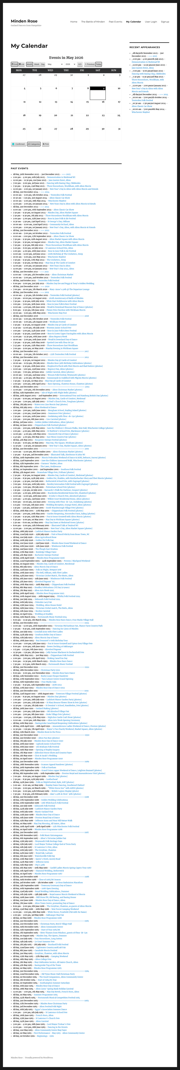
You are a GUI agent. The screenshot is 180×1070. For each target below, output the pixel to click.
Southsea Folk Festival (71, 469)
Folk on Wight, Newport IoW (48, 570)
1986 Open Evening (50, 888)
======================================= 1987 (64, 832)
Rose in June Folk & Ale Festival (62, 218)
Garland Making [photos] (47, 708)
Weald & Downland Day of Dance (62, 339)
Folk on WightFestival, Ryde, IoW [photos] (55, 782)
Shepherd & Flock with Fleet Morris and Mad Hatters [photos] (75, 366)
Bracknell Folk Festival (58, 944)
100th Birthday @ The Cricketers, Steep (65, 254)
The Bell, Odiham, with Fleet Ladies (52, 573)
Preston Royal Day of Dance (47, 817)
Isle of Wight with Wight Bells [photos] (59, 393)
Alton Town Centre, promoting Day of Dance (55, 903)
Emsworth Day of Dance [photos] (63, 434)
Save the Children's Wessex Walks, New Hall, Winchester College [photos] (80, 428)
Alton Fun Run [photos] (49, 738)
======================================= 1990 (65, 735)
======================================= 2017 (64, 351)
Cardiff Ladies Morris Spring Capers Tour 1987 (71, 868)
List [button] (21, 65)
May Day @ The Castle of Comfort (60, 263)
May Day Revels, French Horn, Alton (63, 992)
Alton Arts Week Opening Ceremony (64, 720)
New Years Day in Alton (60, 266)
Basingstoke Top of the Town (48, 965)
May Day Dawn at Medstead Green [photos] (64, 522)
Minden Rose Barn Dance (61, 661)
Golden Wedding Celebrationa (54, 800)
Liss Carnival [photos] (56, 419)
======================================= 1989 (64, 761)
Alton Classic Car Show (60, 198)
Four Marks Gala (49, 682)
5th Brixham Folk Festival (47, 747)
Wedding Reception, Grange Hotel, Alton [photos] (68, 505)
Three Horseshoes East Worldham (62, 345)
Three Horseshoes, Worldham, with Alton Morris (69, 186)
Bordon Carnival (43, 611)
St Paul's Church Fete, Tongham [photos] (65, 401)
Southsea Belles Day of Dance (48, 635)
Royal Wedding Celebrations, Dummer (52, 891)
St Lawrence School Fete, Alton (59, 248)
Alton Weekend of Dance (46, 407)
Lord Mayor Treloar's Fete (59, 1024)
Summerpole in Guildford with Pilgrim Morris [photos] (72, 378)
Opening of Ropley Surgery (48, 750)
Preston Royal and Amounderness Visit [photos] (83, 773)
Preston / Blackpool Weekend (77, 561)
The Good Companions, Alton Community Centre (61, 977)
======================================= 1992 (64, 667)
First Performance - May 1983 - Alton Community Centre (59, 1033)
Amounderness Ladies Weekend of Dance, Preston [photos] (79, 726)
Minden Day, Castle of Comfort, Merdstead (56, 564)
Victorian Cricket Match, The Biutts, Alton (54, 575)
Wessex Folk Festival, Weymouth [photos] (67, 375)
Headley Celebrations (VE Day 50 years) (52, 587)
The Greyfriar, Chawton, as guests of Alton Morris (69, 906)
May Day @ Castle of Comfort (58, 381)
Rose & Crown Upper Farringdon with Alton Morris (70, 333)
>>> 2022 (45, 230)
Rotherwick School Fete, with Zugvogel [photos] (67, 481)
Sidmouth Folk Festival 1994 (47, 599)
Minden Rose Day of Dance (48, 815)
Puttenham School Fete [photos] (60, 487)
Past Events (115, 21)
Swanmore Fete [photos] (59, 413)
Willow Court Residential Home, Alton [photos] (69, 499)
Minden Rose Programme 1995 (50, 593)
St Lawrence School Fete (57, 1012)
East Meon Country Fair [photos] (61, 437)
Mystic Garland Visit (44, 812)
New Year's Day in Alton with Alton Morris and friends (74, 189)
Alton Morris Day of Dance (46, 567)
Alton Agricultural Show (46, 537)
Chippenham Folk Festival (63, 584)
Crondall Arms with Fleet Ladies (49, 632)
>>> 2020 (45, 286)
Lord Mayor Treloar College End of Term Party (55, 844)
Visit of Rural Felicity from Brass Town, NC (70, 534)
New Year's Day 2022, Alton (62, 269)
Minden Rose (24, 21)
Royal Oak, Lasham (44, 853)
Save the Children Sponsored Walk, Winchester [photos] (67, 460)
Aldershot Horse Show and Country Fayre (53, 753)
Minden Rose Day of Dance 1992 (50, 688)
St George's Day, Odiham (59, 221)
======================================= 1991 (64, 691)
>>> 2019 (44, 292)
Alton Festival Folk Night (51, 1006)
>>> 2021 (44, 272)
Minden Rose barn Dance (64, 673)
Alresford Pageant (53, 649)
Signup (165, 21)
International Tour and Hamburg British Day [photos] (84, 395)
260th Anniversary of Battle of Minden (66, 298)
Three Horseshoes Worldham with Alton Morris (67, 215)
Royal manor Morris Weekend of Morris (67, 894)
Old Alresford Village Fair (58, 711)
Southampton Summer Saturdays (55, 983)
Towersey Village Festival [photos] (71, 694)
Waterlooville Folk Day (45, 856)
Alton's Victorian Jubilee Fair (53, 838)
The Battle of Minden (93, 21)
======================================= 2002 (65, 387)
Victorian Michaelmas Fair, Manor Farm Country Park (79, 626)
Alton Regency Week (58, 336)
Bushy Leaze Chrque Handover (54, 676)
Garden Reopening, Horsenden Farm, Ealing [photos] (71, 514)
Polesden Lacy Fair (43, 602)
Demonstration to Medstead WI (61, 177)
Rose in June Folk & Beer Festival (62, 304)
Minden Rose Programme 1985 (48, 968)
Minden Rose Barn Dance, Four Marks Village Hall (71, 620)
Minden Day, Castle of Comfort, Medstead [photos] (70, 475)
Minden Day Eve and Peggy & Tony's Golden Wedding (70, 283)
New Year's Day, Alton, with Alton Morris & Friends (73, 227)
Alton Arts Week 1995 (44, 590)
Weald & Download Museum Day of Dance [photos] (70, 307)
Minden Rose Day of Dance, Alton (50, 900)
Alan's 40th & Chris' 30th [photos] (65, 794)
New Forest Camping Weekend (65, 909)
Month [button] (29, 64)
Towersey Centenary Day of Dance (56, 885)
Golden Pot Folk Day (45, 540)
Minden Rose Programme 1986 (48, 918)
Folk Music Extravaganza (51, 835)
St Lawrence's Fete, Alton (46, 847)
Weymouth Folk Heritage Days (48, 841)
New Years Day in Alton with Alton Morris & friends (73, 204)
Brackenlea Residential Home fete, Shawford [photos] (72, 493)
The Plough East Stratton (47, 549)
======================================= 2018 (64, 316)
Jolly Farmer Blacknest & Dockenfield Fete (65, 652)
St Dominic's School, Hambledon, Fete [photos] (67, 705)
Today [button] (98, 64)
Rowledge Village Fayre (46, 552)
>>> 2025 (66, 174)
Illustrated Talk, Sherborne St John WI (68, 454)
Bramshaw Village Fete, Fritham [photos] (56, 472)
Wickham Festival (58, 322)
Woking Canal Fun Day (57, 658)
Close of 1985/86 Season (50, 879)
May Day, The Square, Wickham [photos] (64, 443)
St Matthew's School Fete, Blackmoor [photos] (68, 431)
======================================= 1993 (64, 623)
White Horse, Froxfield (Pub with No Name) (67, 912)
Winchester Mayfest (57, 201)
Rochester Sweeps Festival (47, 555)
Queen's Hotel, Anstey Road (48, 859)
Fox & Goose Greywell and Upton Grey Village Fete (70, 643)
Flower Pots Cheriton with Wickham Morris (66, 310)
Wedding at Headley (44, 614)
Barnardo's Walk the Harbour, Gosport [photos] (66, 490)
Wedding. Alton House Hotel (49, 605)
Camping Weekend (59, 956)
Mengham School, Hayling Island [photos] (67, 410)
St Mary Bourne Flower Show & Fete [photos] (67, 702)
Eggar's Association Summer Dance (51, 1009)
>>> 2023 (44, 207)
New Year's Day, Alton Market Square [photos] (72, 528)
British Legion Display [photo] (65, 791)
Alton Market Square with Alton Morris (67, 239)
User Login (151, 21)
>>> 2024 (45, 192)
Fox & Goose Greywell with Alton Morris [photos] (69, 516)
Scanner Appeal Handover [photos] (57, 764)
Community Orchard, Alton (62, 224)
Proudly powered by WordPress (39, 1058)
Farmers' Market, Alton (52, 463)
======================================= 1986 (64, 877)
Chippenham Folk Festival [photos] (50, 425)
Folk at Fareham (49, 767)
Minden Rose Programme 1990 (49, 758)
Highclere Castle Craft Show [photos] (64, 717)
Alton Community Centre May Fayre (51, 1030)
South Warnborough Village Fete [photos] (65, 508)
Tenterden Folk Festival (61, 195)
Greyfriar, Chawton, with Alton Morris (52, 953)
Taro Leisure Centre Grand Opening (57, 679)
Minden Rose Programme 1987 (48, 874)
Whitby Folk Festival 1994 (68, 596)
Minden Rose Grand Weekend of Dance (69, 543)
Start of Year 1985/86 (50, 930)
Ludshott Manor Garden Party (49, 531)
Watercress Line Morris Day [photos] (51, 404)
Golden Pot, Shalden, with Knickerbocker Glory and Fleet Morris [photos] (79, 478)
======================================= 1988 (64, 797)
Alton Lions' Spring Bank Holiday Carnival (55, 989)
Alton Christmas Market (62, 274)
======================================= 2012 (64, 357)
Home (73, 21)
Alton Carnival (42, 1021)
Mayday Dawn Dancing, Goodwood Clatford (65, 785)
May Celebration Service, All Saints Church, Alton (56, 962)
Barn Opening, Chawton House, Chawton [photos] (70, 384)
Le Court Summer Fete (45, 941)
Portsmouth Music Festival (61, 664)
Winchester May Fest (57, 313)
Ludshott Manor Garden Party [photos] (64, 699)
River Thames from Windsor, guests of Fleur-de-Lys (64, 933)
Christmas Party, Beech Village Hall (56, 924)
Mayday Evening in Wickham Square (62, 348)
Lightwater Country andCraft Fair (51, 947)
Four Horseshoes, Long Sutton (48, 938)
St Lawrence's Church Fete (48, 1018)
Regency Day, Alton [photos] (61, 369)
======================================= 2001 (64, 449)
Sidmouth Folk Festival (45, 806)
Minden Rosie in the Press (49, 732)
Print (45, 144)
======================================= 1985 (64, 921)
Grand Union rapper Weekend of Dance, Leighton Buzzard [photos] (72, 770)
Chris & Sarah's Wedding (46, 756)
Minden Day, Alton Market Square (63, 212)
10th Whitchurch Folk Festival (54, 803)
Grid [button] (14, 65)
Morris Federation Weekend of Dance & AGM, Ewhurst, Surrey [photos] (74, 457)
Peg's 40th (40, 865)
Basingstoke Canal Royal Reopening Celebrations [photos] (61, 723)
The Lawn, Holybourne (51, 466)
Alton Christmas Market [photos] (68, 390)
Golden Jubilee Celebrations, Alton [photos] (54, 422)
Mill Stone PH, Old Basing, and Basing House (56, 897)
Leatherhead (52, 779)
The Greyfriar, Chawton (45, 850)
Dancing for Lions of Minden (66, 629)
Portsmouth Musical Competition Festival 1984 (59, 998)
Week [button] (36, 64)
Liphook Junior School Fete (48, 744)
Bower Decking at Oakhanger (60, 646)
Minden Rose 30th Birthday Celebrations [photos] (69, 363)
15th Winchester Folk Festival (66, 826)
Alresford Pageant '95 (45, 581)
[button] (89, 64)
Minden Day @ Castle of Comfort (62, 325)
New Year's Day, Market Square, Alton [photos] (71, 446)
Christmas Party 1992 (50, 670)
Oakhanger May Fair (55, 915)
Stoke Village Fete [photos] (58, 714)
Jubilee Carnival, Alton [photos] (60, 372)
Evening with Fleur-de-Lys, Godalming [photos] (70, 502)
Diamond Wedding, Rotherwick (50, 871)
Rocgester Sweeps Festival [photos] (51, 440)
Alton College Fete (43, 959)
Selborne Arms (42, 862)
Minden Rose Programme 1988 (48, 829)
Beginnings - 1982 (45, 1036)
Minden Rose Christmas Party (54, 1003)
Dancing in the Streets (58, 1027)
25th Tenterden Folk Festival (63, 354)
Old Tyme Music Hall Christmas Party (58, 974)
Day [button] (43, 64)
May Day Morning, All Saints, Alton (49, 823)
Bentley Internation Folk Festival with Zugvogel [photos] (72, 484)
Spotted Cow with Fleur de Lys (60, 342)
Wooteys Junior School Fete (59, 328)
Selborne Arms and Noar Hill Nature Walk (53, 820)
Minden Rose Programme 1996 (51, 558)
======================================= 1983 (64, 1000)
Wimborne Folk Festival (62, 546)
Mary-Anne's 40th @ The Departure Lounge (70, 289)
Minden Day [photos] (57, 696)
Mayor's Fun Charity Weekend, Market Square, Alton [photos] (74, 729)
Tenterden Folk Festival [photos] (65, 295)
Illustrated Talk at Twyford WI (65, 525)
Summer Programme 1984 (46, 995)
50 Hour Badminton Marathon (69, 882)
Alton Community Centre (52, 927)
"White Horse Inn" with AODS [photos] (66, 788)
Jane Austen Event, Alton (60, 180)
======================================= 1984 (64, 971)
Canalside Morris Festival (46, 950)
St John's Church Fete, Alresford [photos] (67, 496)
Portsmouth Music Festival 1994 (52, 617)
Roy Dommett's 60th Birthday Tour (52, 640)
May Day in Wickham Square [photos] (63, 519)
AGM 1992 (57, 685)
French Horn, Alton (45, 1015)
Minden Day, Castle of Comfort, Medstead (67, 398)
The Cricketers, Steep (56, 260)
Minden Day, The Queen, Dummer (52, 936)
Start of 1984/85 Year (47, 980)
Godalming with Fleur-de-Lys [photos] (66, 416)
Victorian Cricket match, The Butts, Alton (54, 608)
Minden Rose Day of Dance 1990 (48, 741)
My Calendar (133, 21)
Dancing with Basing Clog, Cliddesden (64, 183)
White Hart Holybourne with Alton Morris (65, 301)
